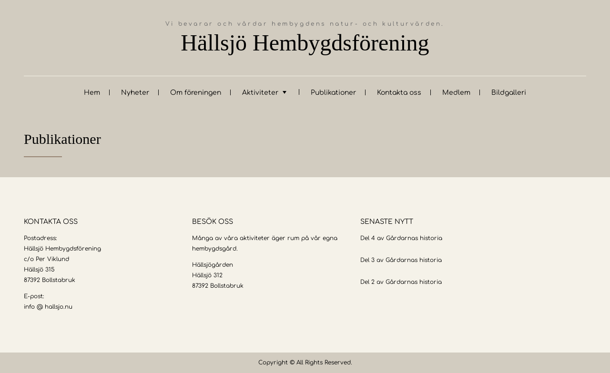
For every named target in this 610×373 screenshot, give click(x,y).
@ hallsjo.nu (54, 306)
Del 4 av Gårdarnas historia (401, 238)
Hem (92, 92)
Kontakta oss (399, 92)
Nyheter (135, 92)
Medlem (456, 92)
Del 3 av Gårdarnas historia (401, 260)
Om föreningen (195, 92)
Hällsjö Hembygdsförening (305, 42)
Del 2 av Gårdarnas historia (401, 282)
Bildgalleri (508, 92)
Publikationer (333, 92)
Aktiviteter (260, 92)
